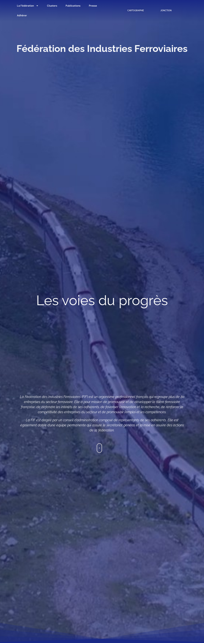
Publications (73, 5)
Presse (93, 5)
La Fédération (28, 5)
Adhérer (22, 15)
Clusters (52, 5)
